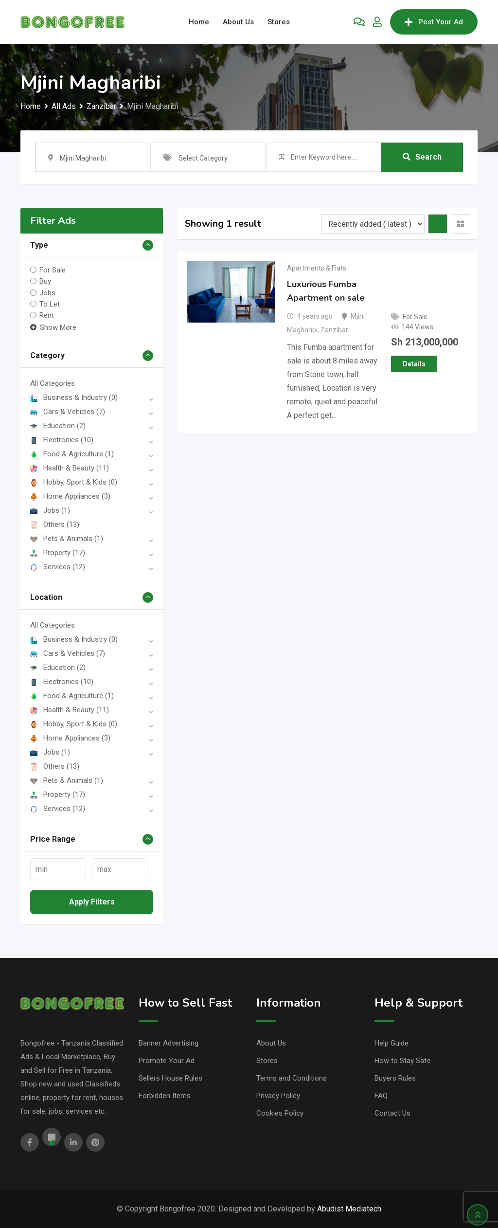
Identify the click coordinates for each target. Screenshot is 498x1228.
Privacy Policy (278, 1095)
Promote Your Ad (167, 1060)
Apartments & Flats (316, 268)
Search (422, 157)
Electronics (61, 439)
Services (57, 566)
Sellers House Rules (170, 1078)
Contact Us (392, 1113)
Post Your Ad (434, 22)
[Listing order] (373, 224)
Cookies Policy (279, 1113)
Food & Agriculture (72, 454)
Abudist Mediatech (349, 1208)
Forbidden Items (165, 1095)
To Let (49, 304)
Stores (278, 22)
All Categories (52, 383)
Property (57, 552)
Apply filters (92, 901)
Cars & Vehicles (67, 411)
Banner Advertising (168, 1043)
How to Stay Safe (402, 1060)
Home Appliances (70, 496)
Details (414, 364)
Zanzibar (334, 330)
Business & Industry (74, 397)
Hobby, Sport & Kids (73, 482)
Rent (46, 315)
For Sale (52, 270)
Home (199, 22)
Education (58, 425)
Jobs (47, 292)
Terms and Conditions (291, 1078)
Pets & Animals (66, 538)
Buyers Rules (395, 1078)
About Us (238, 22)
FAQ (381, 1095)
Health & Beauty (69, 468)
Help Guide (391, 1043)
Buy (45, 281)
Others (54, 524)
